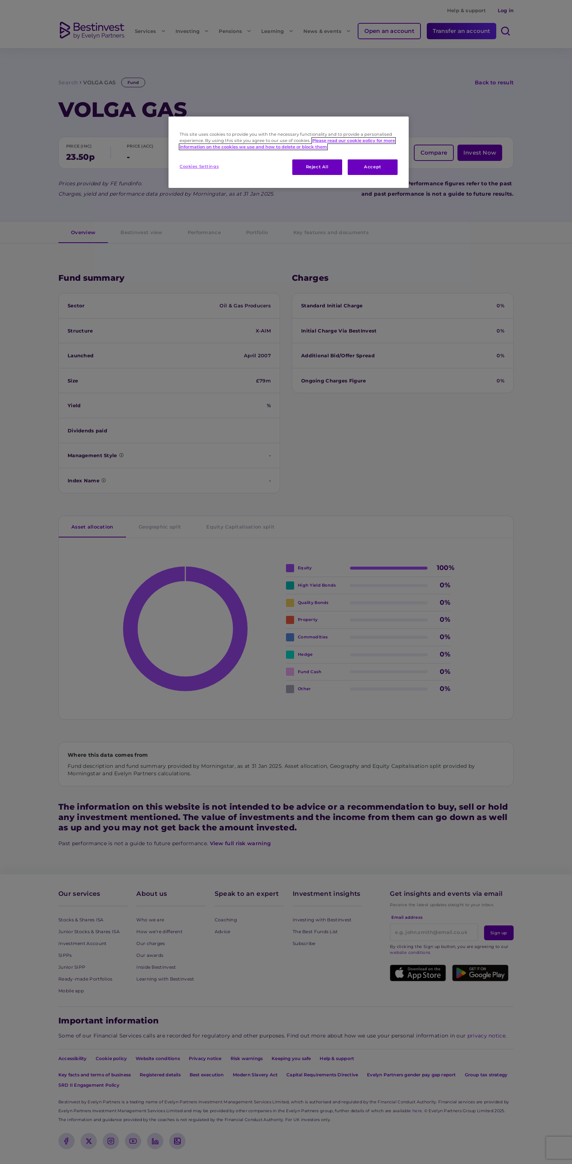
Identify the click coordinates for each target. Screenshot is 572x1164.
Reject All (317, 166)
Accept (372, 166)
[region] (288, 152)
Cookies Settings (199, 166)
